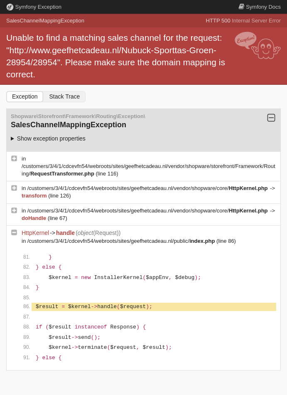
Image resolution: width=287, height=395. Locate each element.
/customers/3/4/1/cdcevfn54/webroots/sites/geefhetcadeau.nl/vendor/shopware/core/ (148, 188)
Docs (259, 7)
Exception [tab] (24, 96)
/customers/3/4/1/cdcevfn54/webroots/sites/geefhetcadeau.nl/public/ (121, 241)
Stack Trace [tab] (64, 96)
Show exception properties (51, 138)
